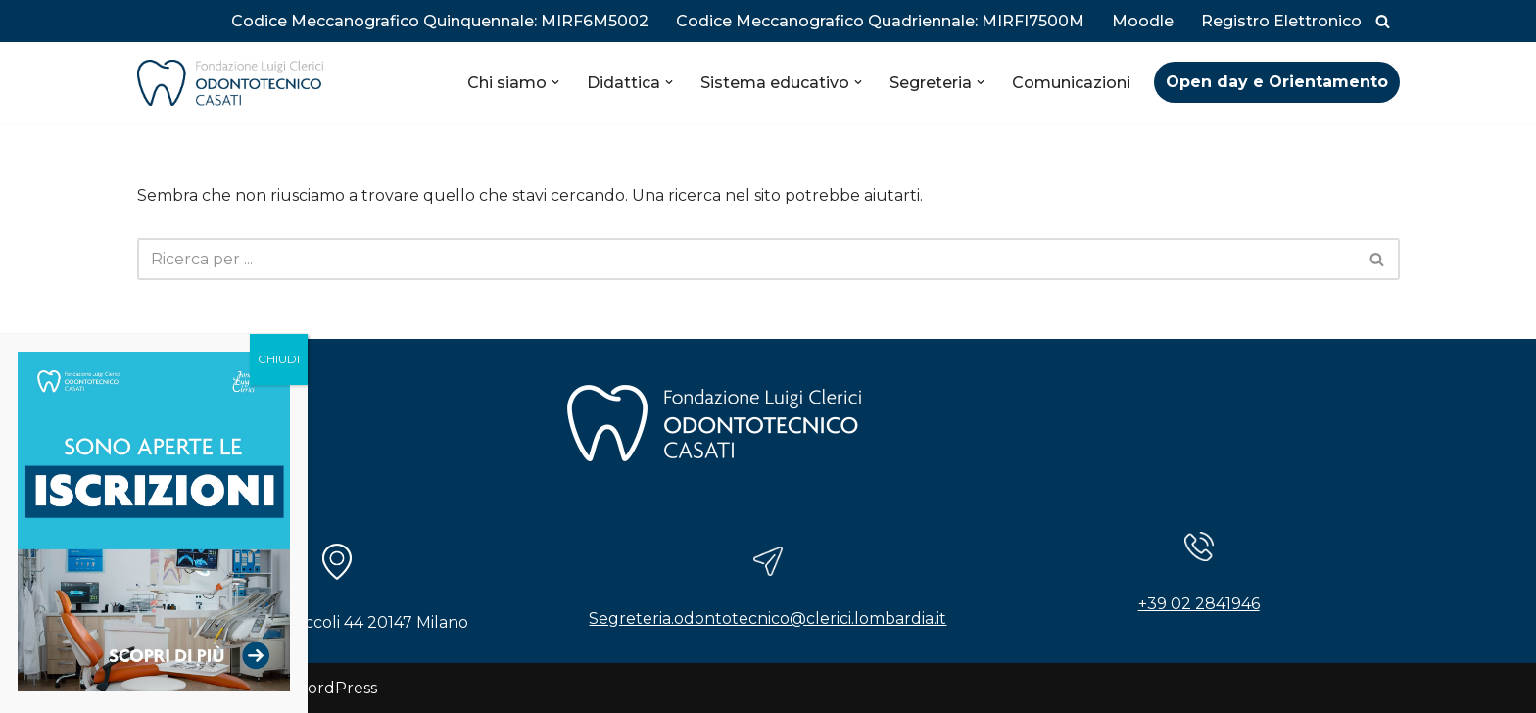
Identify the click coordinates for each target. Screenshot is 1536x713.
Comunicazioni (1071, 82)
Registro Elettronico (1281, 21)
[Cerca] (1382, 21)
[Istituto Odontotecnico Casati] (230, 83)
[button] (555, 82)
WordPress (334, 688)
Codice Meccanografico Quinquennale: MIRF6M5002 (439, 21)
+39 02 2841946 (1199, 603)
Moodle (1143, 21)
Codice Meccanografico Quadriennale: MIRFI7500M (880, 21)
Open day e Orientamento (1277, 81)
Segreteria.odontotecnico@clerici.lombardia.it (767, 618)
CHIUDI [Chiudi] (279, 359)
